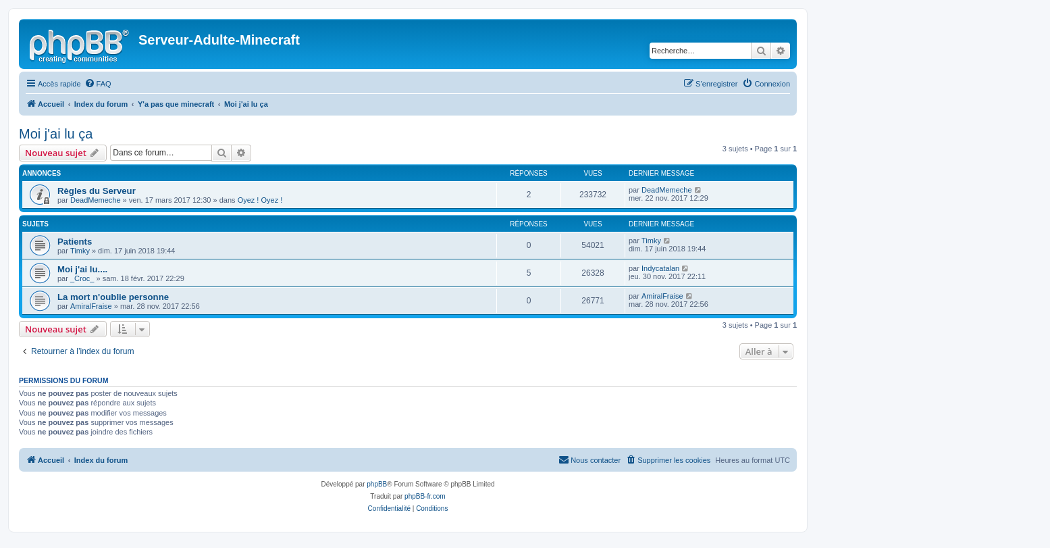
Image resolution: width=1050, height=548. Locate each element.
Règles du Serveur (96, 191)
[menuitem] (97, 84)
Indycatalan (660, 268)
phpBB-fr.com (425, 496)
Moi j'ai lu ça (56, 133)
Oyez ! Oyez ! (260, 200)
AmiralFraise (91, 306)
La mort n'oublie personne (113, 297)
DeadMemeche (95, 200)
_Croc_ (82, 278)
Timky (80, 251)
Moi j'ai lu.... (82, 269)
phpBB (377, 484)
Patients (74, 241)
